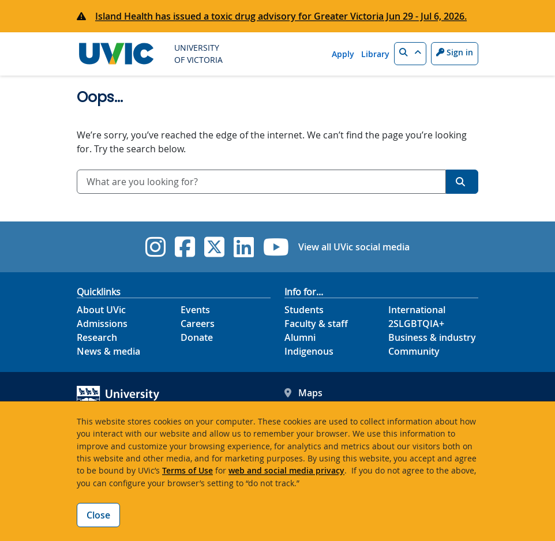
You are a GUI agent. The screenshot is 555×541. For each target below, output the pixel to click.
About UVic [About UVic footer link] (101, 309)
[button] (410, 53)
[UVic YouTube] (276, 246)
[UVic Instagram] (155, 246)
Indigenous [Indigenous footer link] (308, 351)
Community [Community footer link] (414, 351)
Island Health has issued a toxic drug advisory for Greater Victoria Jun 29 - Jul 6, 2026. (281, 16)
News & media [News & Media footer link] (108, 351)
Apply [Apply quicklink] (343, 53)
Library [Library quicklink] (375, 53)
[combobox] (261, 182)
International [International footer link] (416, 309)
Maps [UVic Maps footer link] (303, 393)
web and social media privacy (286, 470)
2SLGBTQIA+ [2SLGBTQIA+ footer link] (416, 323)
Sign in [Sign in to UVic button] (454, 52)
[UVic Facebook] (185, 246)
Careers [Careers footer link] (198, 323)
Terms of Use (187, 470)
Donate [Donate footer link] (197, 337)
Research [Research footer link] (97, 337)
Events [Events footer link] (195, 309)
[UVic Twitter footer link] (214, 246)
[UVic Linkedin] (244, 246)
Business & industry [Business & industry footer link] (432, 337)
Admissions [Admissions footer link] (102, 323)
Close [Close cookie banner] (98, 515)
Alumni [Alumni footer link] (300, 337)
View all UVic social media (354, 247)
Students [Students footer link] (304, 309)
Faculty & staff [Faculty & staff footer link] (316, 323)
